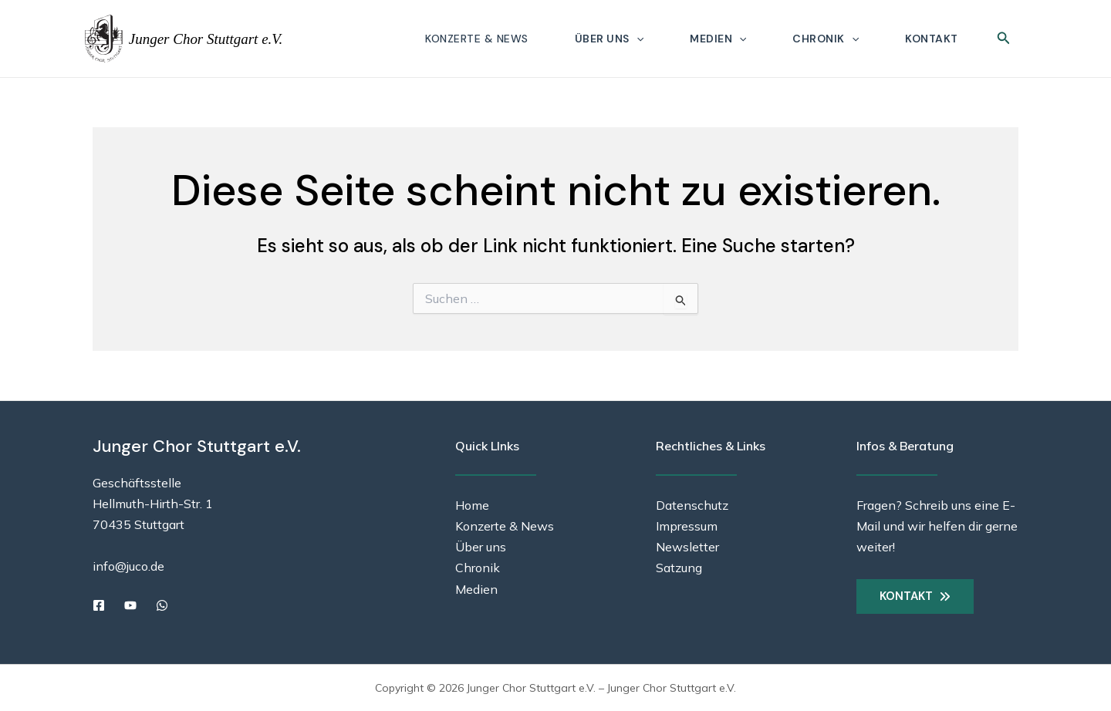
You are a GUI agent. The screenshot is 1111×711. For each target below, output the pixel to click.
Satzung (679, 567)
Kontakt (931, 38)
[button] (636, 38)
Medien (718, 38)
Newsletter (687, 546)
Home (472, 505)
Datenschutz (692, 505)
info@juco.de (128, 566)
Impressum (687, 526)
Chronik (825, 38)
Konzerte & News (476, 38)
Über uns (609, 38)
